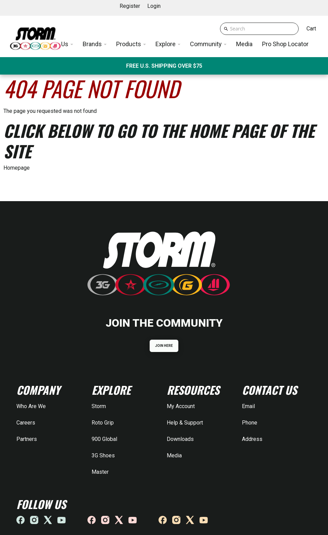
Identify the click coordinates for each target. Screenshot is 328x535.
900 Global (104, 439)
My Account (181, 406)
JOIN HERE (164, 346)
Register (130, 6)
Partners (26, 439)
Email (248, 406)
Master (100, 472)
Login (154, 6)
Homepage (16, 168)
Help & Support (185, 422)
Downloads (180, 439)
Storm (99, 406)
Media (174, 455)
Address (252, 439)
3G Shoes (103, 455)
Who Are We (31, 406)
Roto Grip (103, 422)
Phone (249, 422)
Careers (25, 422)
